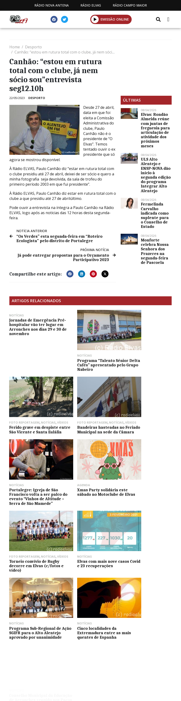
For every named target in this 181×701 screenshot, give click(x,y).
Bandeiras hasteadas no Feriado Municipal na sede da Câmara (34, 423)
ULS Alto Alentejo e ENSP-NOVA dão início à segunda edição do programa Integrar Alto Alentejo (156, 175)
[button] (69, 273)
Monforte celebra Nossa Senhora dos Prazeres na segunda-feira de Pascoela (155, 251)
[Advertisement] (146, 67)
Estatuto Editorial (54, 648)
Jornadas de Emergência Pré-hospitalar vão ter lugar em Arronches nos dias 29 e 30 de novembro (33, 327)
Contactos (134, 648)
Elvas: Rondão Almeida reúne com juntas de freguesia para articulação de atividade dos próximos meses (155, 130)
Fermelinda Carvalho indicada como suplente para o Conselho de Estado (155, 215)
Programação (97, 648)
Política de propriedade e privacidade (90, 653)
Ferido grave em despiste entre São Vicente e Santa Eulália (146, 360)
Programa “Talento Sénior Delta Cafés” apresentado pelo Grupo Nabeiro (89, 359)
